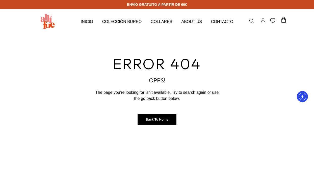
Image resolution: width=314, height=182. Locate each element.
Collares (161, 21)
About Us (191, 21)
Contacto (222, 21)
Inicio (87, 21)
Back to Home (157, 119)
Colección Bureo (122, 21)
